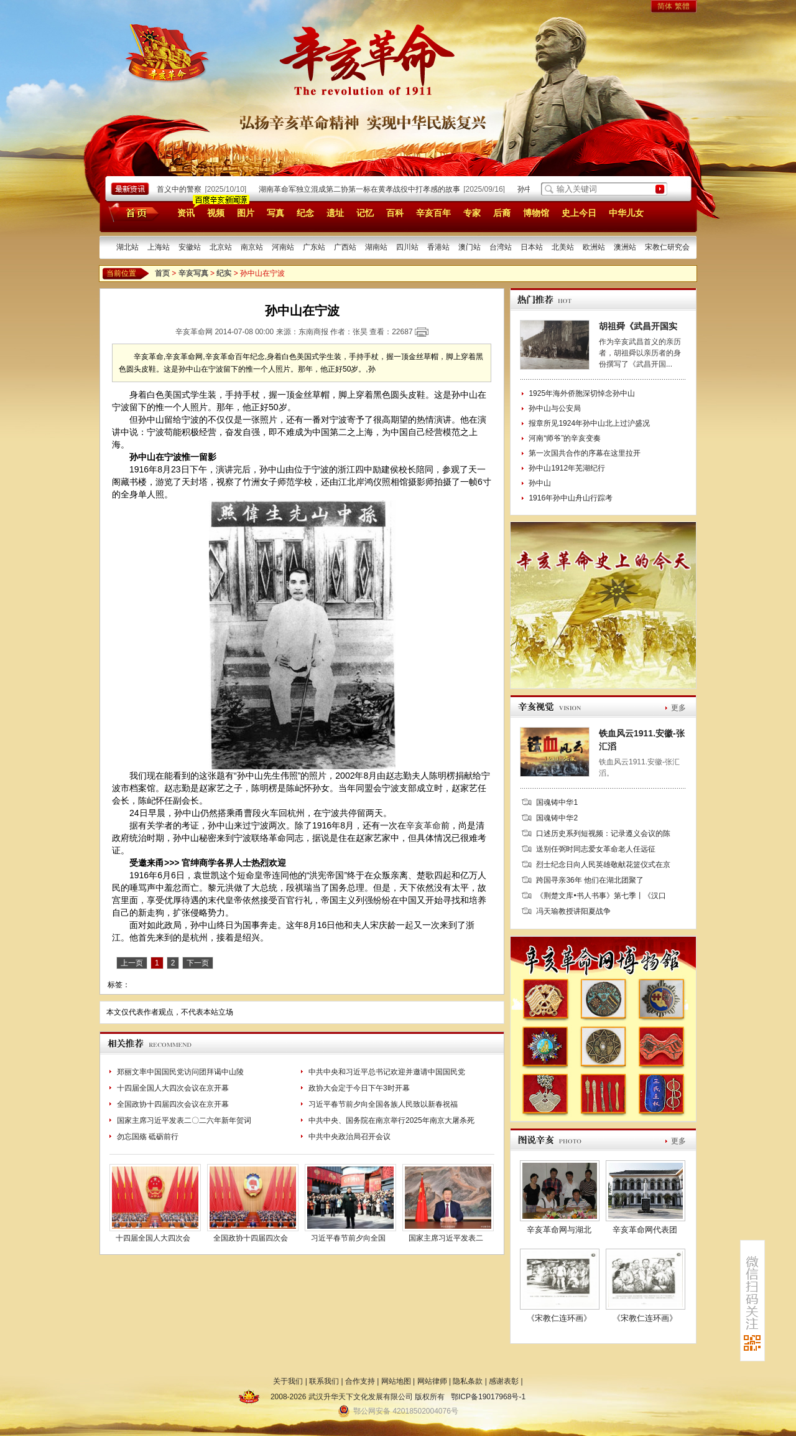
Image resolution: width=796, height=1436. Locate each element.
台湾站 (500, 247)
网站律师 (432, 1381)
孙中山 (540, 483)
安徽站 (189, 247)
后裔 (502, 213)
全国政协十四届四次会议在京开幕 (173, 1104)
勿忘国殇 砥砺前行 (147, 1136)
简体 (664, 6)
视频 (215, 213)
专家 (472, 213)
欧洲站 (594, 247)
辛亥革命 (423, 825)
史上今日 (579, 213)
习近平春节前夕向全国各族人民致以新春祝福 (383, 1104)
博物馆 (536, 213)
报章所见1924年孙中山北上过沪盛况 (589, 423)
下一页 (198, 963)
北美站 (563, 247)
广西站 (345, 247)
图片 (245, 213)
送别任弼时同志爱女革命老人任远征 (595, 849)
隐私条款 (468, 1381)
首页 (131, 212)
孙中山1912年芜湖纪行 (567, 468)
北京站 (221, 247)
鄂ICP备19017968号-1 (488, 1396)
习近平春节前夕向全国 (348, 1238)
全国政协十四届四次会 (250, 1238)
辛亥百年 (433, 213)
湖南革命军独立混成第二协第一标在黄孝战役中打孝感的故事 (363, 189)
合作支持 (360, 1381)
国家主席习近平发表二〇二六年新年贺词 (184, 1120)
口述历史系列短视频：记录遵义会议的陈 (603, 833)
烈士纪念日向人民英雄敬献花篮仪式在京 (603, 864)
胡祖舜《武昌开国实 (638, 326)
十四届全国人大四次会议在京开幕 (173, 1088)
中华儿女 (626, 213)
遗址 (335, 213)
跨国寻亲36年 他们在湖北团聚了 (590, 880)
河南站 (283, 247)
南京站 (252, 247)
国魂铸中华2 (557, 818)
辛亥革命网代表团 (645, 1229)
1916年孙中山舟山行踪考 (571, 498)
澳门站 (469, 247)
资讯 (186, 213)
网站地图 (396, 1381)
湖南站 (376, 247)
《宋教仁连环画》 (559, 1318)
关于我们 (288, 1381)
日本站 (532, 247)
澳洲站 (625, 247)
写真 (275, 213)
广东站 (314, 247)
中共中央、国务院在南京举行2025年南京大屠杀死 (391, 1120)
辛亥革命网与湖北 (559, 1229)
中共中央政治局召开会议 (349, 1136)
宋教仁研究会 (667, 247)
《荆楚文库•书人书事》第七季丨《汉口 (600, 895)
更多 (678, 707)
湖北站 (127, 247)
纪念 (305, 213)
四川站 (407, 247)
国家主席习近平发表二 (446, 1238)
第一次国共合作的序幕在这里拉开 (585, 453)
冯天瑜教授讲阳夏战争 (573, 911)
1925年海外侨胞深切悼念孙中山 (582, 393)
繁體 (682, 6)
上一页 (132, 963)
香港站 (438, 247)
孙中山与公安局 (555, 408)
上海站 (158, 247)
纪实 (223, 273)
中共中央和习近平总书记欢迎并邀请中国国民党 (386, 1072)
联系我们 (324, 1381)
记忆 (365, 213)
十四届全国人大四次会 (153, 1238)
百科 (395, 213)
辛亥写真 (193, 273)
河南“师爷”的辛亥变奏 (565, 438)
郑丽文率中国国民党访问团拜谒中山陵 (180, 1072)
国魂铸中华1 (557, 802)
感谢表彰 (504, 1381)
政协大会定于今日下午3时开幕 (359, 1088)
